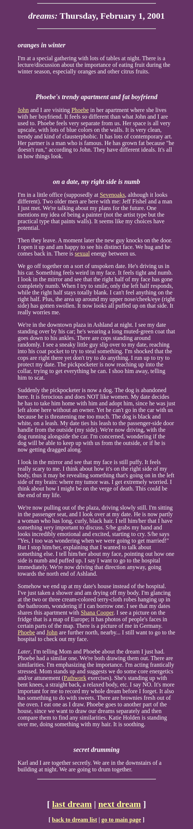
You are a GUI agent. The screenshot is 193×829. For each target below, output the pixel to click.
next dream (119, 804)
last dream (72, 804)
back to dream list (74, 820)
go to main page (121, 820)
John (23, 110)
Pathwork (75, 678)
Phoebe (80, 110)
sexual (82, 253)
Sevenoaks (112, 195)
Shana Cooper (97, 612)
